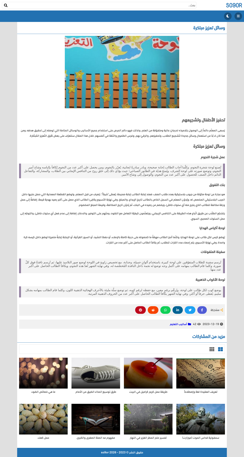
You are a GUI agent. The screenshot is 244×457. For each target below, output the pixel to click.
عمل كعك (43, 437)
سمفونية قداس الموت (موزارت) (200, 437)
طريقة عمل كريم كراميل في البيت (148, 392)
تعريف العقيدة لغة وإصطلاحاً (200, 392)
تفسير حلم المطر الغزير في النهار (148, 437)
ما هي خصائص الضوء (43, 392)
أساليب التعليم (178, 324)
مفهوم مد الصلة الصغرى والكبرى (96, 437)
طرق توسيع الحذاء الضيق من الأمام (95, 392)
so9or (234, 5)
